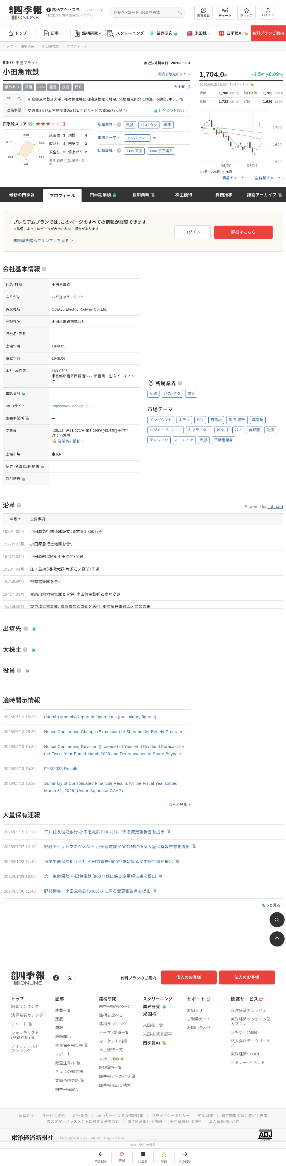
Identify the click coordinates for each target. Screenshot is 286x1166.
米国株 (198, 33)
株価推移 (223, 194)
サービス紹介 (50, 1129)
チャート (225, 13)
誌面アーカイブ (262, 194)
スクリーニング (125, 33)
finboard (275, 506)
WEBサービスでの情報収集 (119, 1129)
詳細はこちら (254, 231)
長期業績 (140, 194)
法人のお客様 (249, 991)
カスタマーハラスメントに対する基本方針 (81, 1134)
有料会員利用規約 (187, 1134)
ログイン (268, 12)
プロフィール (62, 195)
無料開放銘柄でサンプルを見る (41, 241)
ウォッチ (246, 12)
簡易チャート (233, 178)
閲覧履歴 (203, 12)
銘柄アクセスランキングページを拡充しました (68, 10)
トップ (18, 33)
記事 (53, 33)
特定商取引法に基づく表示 (248, 1129)
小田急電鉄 (50, 46)
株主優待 (183, 194)
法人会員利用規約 (227, 1134)
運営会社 (22, 1129)
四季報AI (233, 33)
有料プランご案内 (268, 33)
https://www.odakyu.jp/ (71, 406)
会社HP (179, 87)
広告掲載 (78, 1129)
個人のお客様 (194, 991)
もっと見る (177, 819)
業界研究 (163, 33)
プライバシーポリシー (172, 1129)
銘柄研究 (88, 33)
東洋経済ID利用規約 (145, 1134)
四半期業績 (100, 194)
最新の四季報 (22, 194)
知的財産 (208, 1129)
